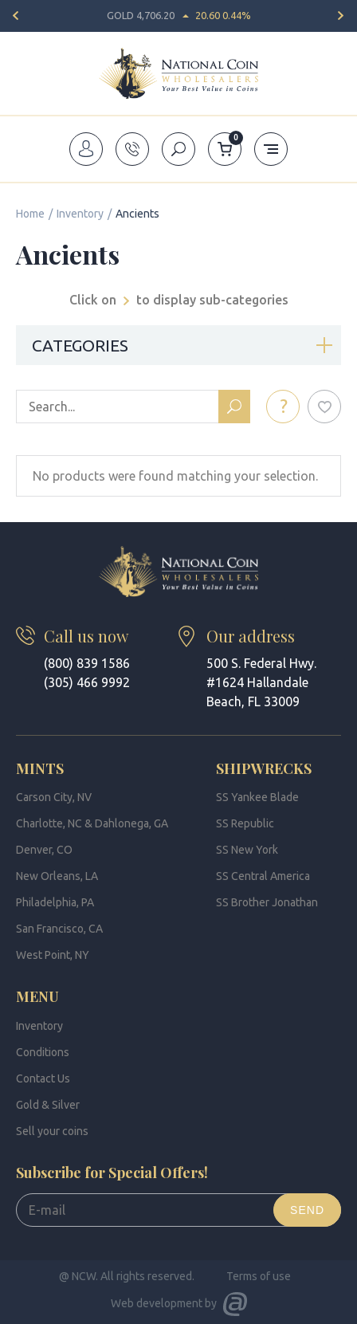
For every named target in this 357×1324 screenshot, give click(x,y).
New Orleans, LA (57, 876)
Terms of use (258, 1276)
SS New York (247, 849)
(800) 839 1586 (87, 663)
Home (30, 213)
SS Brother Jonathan (267, 902)
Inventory (80, 213)
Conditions (42, 1052)
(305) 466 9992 (87, 682)
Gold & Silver (48, 1104)
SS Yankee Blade (257, 797)
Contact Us (43, 1078)
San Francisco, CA (59, 928)
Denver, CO (44, 849)
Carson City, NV (54, 797)
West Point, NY (52, 955)
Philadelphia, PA (55, 902)
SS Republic (245, 823)
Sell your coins (52, 1131)
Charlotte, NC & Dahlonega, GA (92, 823)
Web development (156, 1303)
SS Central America (263, 876)
